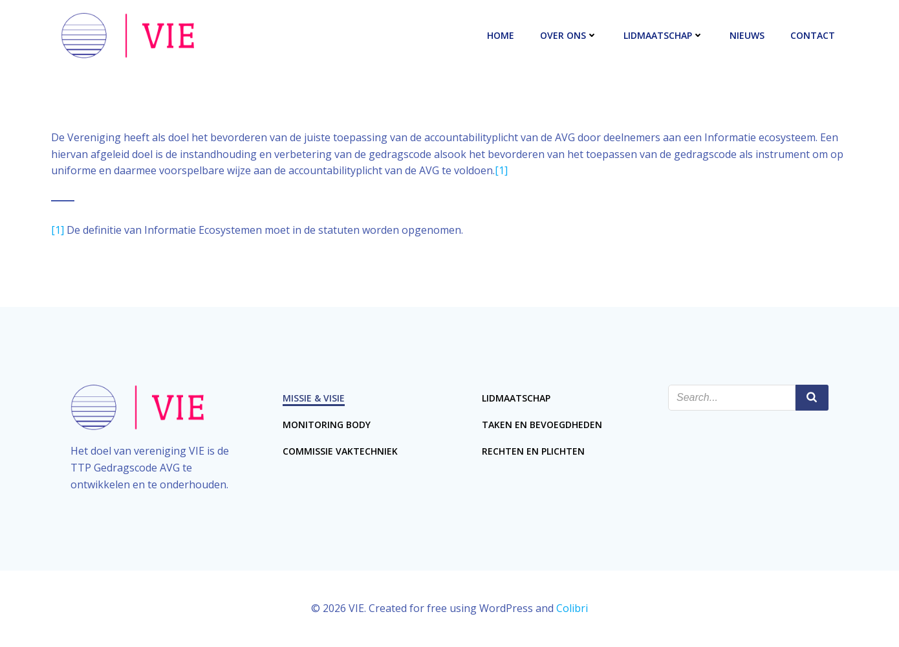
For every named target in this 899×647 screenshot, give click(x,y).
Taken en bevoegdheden (542, 424)
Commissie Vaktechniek (340, 451)
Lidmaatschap (663, 35)
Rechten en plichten (533, 451)
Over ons (569, 35)
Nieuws (747, 35)
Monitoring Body (327, 424)
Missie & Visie (314, 398)
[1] (501, 170)
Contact (812, 35)
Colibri (572, 608)
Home (500, 35)
